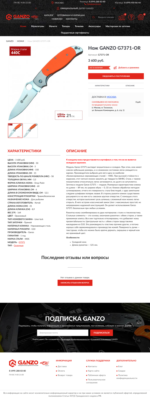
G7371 (22, 242)
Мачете (53, 26)
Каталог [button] (49, 15)
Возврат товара (65, 375)
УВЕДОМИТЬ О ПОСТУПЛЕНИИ (116, 76)
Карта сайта (93, 371)
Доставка (62, 367)
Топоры (66, 26)
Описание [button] (130, 86)
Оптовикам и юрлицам (71, 15)
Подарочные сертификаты (75, 33)
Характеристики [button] (102, 86)
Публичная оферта (97, 375)
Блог (120, 367)
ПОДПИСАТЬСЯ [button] (102, 333)
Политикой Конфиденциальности (75, 339)
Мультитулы (37, 26)
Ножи (23, 26)
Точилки (79, 26)
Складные (18, 246)
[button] (92, 4)
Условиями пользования (101, 339)
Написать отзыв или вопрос (75, 283)
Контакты (71, 19)
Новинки (57, 19)
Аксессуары (94, 26)
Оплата (61, 371)
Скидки (121, 371)
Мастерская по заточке (118, 26)
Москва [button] (111, 97)
